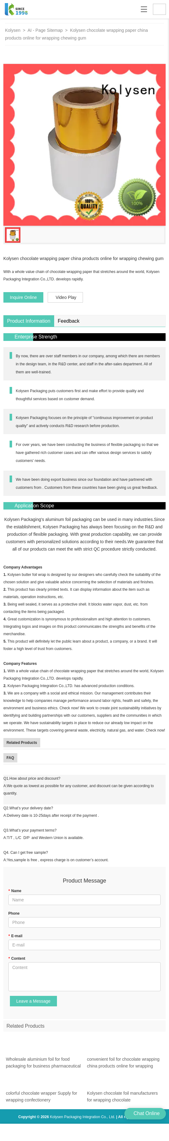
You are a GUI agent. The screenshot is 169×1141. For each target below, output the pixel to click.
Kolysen (12, 30)
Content (16, 958)
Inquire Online (23, 297)
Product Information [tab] (28, 321)
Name (14, 891)
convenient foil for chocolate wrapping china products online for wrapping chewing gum (123, 1067)
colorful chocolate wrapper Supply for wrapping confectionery (41, 1101)
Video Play (66, 297)
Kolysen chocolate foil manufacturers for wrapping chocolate (122, 1101)
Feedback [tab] (69, 321)
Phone (14, 913)
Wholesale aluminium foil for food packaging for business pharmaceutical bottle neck (43, 1067)
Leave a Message (33, 1001)
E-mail (15, 936)
